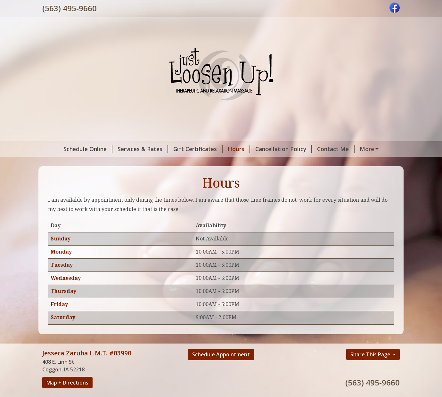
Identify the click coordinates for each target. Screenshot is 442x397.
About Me (360, 149)
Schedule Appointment (221, 367)
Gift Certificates (182, 149)
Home (58, 162)
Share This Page (371, 367)
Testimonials (92, 162)
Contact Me (320, 149)
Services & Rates (127, 149)
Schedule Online (71, 149)
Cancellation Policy (267, 149)
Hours (223, 149)
